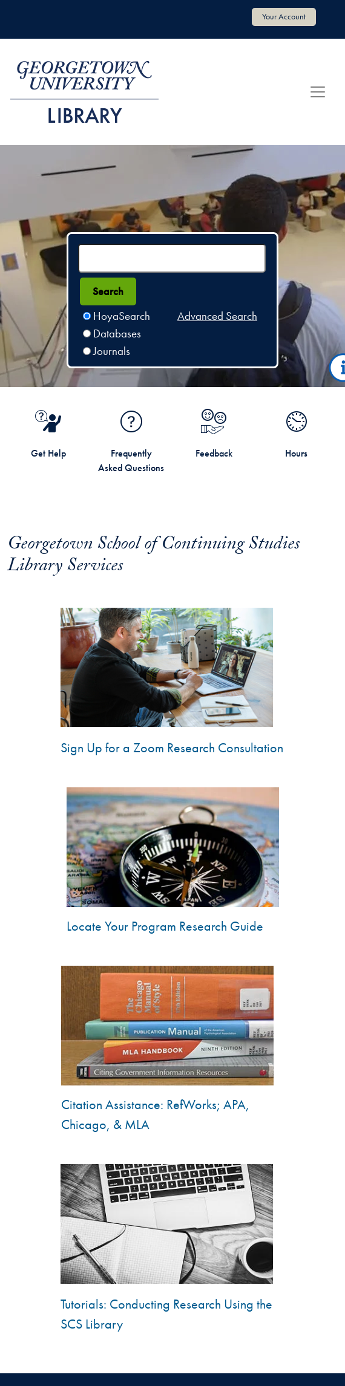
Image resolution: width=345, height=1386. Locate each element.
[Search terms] (172, 258)
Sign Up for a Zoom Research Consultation (172, 747)
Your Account (284, 16)
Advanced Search (217, 316)
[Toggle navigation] (318, 92)
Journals (111, 351)
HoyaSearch (121, 316)
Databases (117, 333)
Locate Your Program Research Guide (165, 926)
